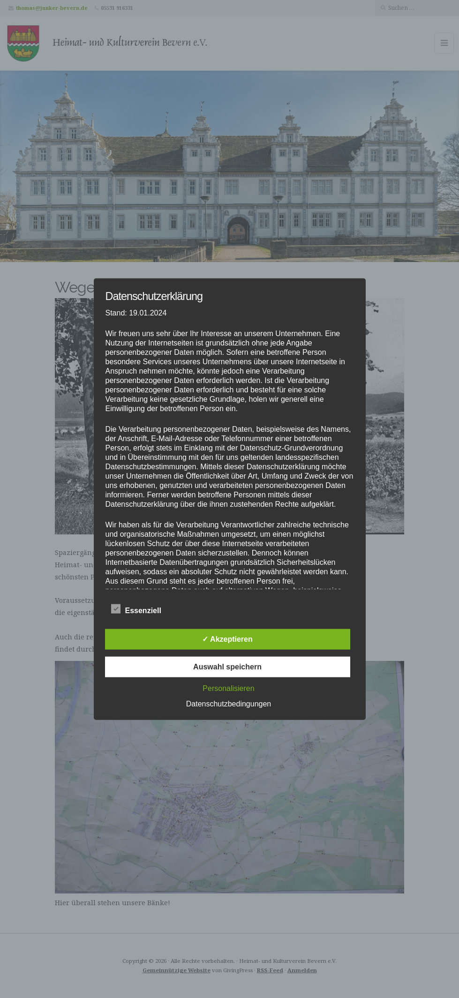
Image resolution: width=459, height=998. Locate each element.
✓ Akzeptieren (227, 639)
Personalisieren (228, 688)
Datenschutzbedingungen (228, 704)
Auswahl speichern (227, 667)
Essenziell (136, 609)
